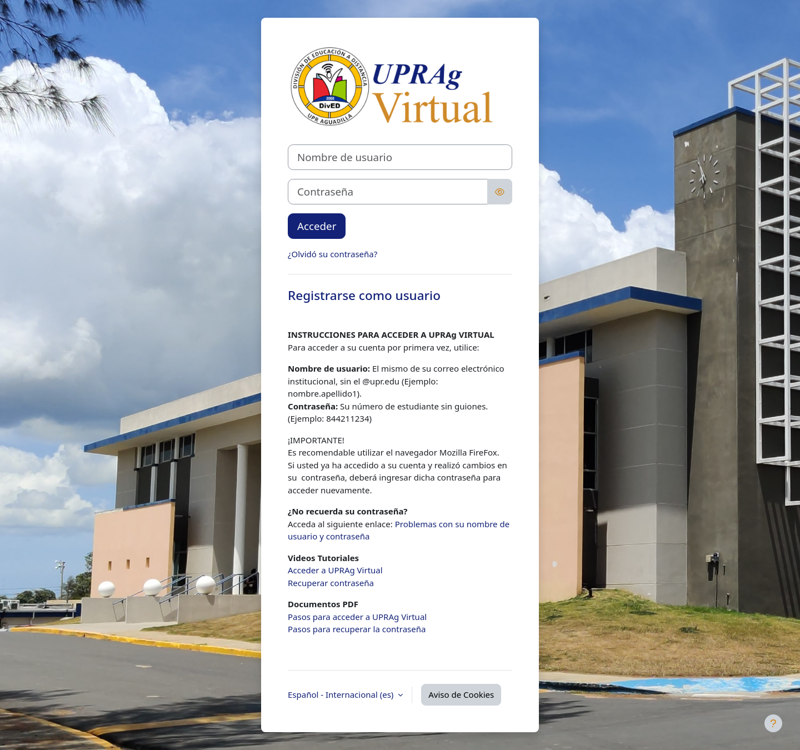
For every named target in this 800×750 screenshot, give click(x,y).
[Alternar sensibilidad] (499, 191)
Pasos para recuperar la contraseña (357, 628)
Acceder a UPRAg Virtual (335, 570)
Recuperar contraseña (331, 582)
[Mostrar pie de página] (773, 723)
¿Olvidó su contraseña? (332, 253)
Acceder (316, 226)
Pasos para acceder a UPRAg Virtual (357, 616)
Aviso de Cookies (461, 694)
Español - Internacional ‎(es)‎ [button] (342, 694)
